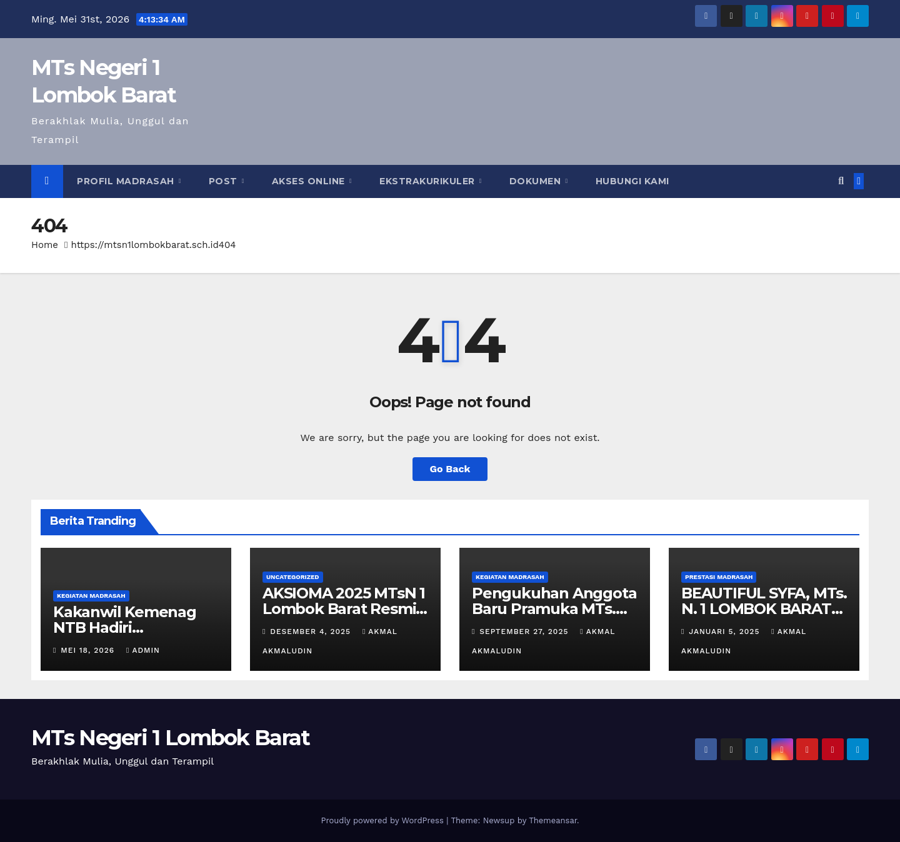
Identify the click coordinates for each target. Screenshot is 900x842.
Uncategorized (292, 576)
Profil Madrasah (127, 181)
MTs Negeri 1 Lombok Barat (170, 738)
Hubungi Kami (632, 181)
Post (225, 181)
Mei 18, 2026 (89, 650)
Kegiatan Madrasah (91, 595)
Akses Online (310, 181)
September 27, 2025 (525, 631)
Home (44, 244)
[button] (841, 181)
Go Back (450, 469)
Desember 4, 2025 (312, 631)
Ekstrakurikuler (428, 181)
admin (143, 650)
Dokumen (536, 181)
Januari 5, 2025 (725, 631)
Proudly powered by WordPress (383, 820)
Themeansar (553, 820)
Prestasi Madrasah (718, 576)
